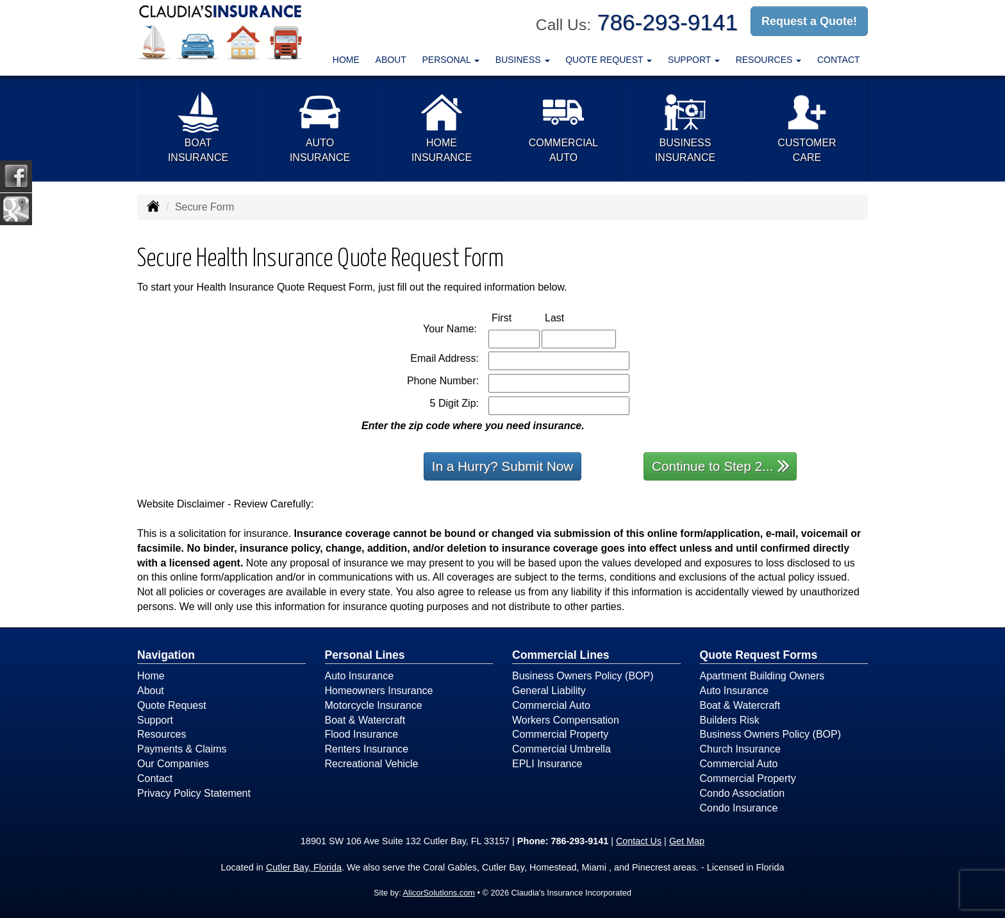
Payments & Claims (182, 749)
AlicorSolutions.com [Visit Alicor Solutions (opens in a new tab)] (439, 892)
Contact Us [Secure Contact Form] (638, 841)
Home (346, 60)
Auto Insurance (359, 675)
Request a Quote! (809, 21)
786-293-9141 (667, 22)
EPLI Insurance (547, 763)
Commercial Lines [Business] (561, 655)
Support (155, 720)
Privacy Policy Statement (194, 793)
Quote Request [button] (608, 60)
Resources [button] (769, 60)
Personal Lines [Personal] (365, 655)
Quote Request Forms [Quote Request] (759, 655)
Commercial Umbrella (561, 749)
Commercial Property (560, 734)
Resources (161, 734)
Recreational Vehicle (372, 763)
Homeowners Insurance (379, 690)
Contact (838, 60)
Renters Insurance (367, 749)
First (515, 317)
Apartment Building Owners (762, 675)
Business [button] (522, 60)
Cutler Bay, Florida (304, 867)
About (391, 60)
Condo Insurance (739, 808)
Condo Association (742, 793)
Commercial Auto (551, 705)
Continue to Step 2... (721, 465)
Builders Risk (730, 720)
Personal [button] (450, 60)
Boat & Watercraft (365, 720)
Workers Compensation (565, 720)
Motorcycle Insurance (373, 705)
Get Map (686, 841)
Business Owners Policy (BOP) (583, 675)
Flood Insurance (362, 734)
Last (568, 317)
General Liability (549, 690)
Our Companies (173, 763)
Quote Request (171, 705)
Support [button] (694, 60)
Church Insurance (740, 749)
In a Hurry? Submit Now (503, 466)
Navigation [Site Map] (166, 655)
